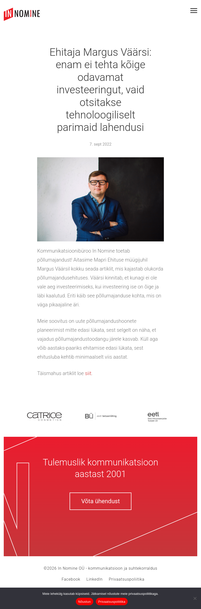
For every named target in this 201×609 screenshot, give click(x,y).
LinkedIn (95, 579)
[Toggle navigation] (196, 10)
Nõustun (84, 602)
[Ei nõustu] (194, 598)
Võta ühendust (100, 501)
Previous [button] (5, 416)
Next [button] (196, 416)
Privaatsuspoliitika (126, 579)
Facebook (71, 579)
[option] (44, 416)
